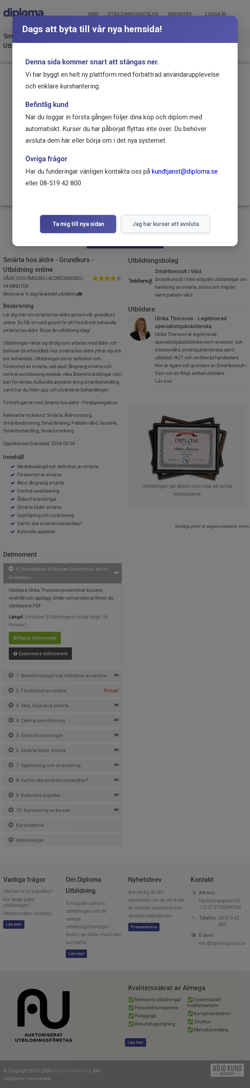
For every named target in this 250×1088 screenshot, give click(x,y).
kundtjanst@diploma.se (185, 171)
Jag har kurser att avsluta (164, 224)
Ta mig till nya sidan (78, 224)
